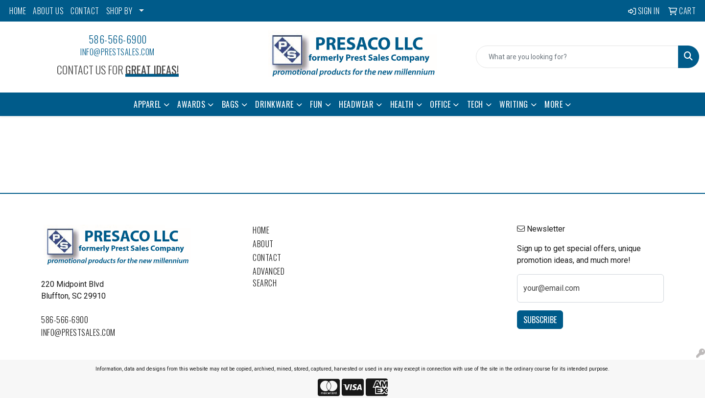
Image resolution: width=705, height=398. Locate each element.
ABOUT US (48, 11)
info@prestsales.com (117, 52)
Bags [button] (230, 104)
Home (261, 230)
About (263, 244)
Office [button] (440, 104)
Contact (267, 257)
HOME (17, 11)
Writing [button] (513, 104)
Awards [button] (191, 104)
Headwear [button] (356, 104)
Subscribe (540, 320)
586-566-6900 (118, 39)
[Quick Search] (577, 57)
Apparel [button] (147, 104)
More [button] (553, 104)
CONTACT (84, 11)
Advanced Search (268, 277)
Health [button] (402, 104)
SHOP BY (119, 11)
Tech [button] (475, 104)
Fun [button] (316, 104)
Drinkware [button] (274, 104)
